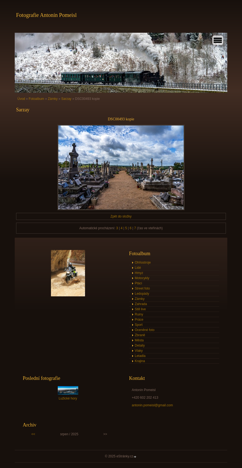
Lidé (138, 268)
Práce (139, 319)
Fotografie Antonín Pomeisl (46, 15)
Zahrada (141, 304)
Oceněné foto (145, 330)
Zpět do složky (120, 216)
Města (139, 340)
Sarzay (66, 99)
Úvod (21, 99)
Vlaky (139, 351)
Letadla (140, 356)
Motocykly (142, 278)
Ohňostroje (143, 262)
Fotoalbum (36, 99)
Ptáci (138, 283)
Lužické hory (68, 398)
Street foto (142, 288)
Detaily (140, 345)
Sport (139, 325)
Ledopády (142, 294)
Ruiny (139, 314)
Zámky (53, 99)
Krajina (140, 361)
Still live (140, 309)
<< (33, 434)
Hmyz (139, 273)
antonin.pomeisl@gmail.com (152, 405)
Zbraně (140, 335)
